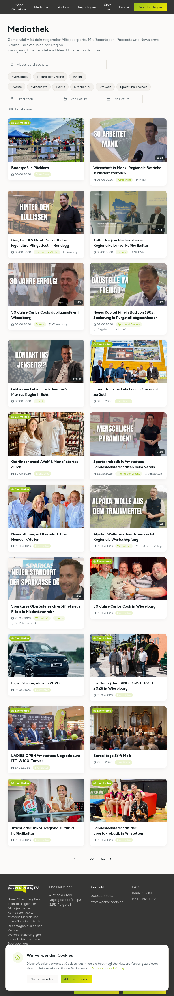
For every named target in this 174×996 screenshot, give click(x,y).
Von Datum (75, 99)
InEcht (77, 77)
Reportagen (87, 7)
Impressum (142, 893)
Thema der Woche (50, 77)
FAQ (135, 887)
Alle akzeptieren (76, 979)
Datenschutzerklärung (108, 968)
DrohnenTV (82, 87)
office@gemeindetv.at (107, 902)
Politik (60, 87)
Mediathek (42, 7)
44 (92, 859)
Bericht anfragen (150, 7)
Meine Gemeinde (18, 7)
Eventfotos (19, 77)
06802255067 (102, 896)
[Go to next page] (106, 859)
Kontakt (125, 7)
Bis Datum (118, 99)
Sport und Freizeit (133, 87)
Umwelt (105, 87)
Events (16, 87)
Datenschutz (144, 899)
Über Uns (107, 7)
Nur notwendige (42, 979)
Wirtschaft (39, 87)
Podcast (64, 7)
